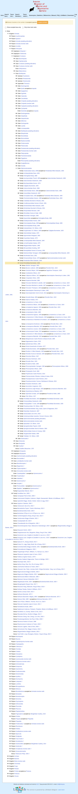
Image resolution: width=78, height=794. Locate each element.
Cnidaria (18, 651)
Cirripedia (27, 103)
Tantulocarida (26, 81)
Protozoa (28, 771)
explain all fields (42, 22)
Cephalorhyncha (24, 641)
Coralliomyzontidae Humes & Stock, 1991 (35, 203)
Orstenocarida (25, 143)
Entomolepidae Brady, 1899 (31, 223)
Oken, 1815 (52, 268)
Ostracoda (22, 441)
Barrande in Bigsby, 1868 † (27, 596)
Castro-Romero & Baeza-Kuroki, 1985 (40, 339)
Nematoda (18, 694)
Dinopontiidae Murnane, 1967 (32, 210)
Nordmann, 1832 (34, 324)
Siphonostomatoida (26, 168)
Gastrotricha (19, 669)
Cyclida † (21, 446)
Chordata (18, 649)
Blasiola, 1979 (34, 391)
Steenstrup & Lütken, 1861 (58, 275)
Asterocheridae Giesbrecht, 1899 (57, 178)
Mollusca (18, 689)
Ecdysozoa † (23, 661)
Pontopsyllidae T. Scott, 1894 (32, 403)
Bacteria (16, 758)
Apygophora (24, 91)
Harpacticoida (25, 118)
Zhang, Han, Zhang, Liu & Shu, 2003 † (30, 616)
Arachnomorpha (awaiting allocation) (27, 456)
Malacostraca (22, 71)
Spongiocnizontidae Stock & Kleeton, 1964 (35, 428)
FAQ (58, 15)
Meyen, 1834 (32, 270)
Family (22, 263)
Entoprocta (19, 666)
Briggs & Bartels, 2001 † (28, 518)
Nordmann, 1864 (33, 383)
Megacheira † (20, 466)
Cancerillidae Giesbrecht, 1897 (32, 193)
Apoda (23, 88)
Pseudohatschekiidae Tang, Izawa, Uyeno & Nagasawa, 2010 (40, 408)
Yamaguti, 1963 (32, 265)
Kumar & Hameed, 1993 (35, 354)
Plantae (16, 768)
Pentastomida (26, 78)
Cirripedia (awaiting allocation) (29, 101)
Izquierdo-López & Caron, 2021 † (29, 604)
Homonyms (32, 15)
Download (70, 15)
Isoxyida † (19, 483)
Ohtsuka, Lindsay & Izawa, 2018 (39, 376)
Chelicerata (23, 53)
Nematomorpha (20, 696)
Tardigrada (19, 736)
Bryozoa (18, 639)
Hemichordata (20, 674)
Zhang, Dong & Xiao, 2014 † (30, 516)
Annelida (18, 46)
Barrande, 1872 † (25, 594)
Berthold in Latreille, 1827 (36, 283)
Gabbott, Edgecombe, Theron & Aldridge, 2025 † (33, 559)
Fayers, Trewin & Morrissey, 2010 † (31, 508)
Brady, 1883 (31, 297)
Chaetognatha (20, 644)
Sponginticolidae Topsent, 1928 (32, 426)
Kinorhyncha (19, 679)
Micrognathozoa (20, 686)
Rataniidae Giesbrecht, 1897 (31, 411)
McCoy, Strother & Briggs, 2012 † (29, 614)
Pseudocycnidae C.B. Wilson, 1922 (33, 406)
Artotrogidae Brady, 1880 (30, 175)
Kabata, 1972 (32, 299)
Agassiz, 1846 (33, 307)
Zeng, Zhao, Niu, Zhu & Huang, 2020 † (30, 564)
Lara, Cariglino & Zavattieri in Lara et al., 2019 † (33, 535)
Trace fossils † (20, 738)
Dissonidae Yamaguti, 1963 (31, 215)
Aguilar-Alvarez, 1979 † (26, 557)
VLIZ (38, 784)
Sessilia (23, 166)
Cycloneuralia (23, 659)
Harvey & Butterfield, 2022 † (28, 579)
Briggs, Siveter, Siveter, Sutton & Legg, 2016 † (33, 501)
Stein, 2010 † (24, 561)
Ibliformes (23, 121)
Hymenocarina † (38, 473)
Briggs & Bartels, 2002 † (28, 571)
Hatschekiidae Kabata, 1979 (31, 233)
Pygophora (24, 158)
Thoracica (27, 83)
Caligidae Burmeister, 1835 (31, 185)
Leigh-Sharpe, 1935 (34, 388)
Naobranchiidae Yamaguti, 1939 (32, 253)
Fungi (16, 766)
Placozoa (18, 709)
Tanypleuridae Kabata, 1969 (31, 433)
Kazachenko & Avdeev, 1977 (36, 346)
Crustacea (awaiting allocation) (27, 63)
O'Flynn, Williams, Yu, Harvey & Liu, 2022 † (33, 551)
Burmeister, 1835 (32, 349)
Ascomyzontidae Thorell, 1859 (32, 178)
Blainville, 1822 (33, 309)
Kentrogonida (24, 123)
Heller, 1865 (33, 312)
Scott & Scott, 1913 (36, 293)
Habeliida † (20, 478)
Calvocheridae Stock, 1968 (31, 190)
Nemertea (18, 699)
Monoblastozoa (20, 691)
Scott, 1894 (32, 371)
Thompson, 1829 (54, 270)
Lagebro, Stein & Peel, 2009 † (28, 626)
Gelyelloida (24, 116)
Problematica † (20, 724)
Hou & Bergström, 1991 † (28, 523)
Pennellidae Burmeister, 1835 (32, 263)
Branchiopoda (23, 58)
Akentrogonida (25, 86)
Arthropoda (19, 48)
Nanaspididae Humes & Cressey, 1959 (34, 250)
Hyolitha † (18, 676)
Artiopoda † (23, 51)
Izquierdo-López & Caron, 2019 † (29, 554)
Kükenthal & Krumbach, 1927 (38, 319)
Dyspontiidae (27, 218)
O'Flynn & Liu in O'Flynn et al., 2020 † (31, 513)
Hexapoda (23, 451)
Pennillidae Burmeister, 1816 (31, 398)
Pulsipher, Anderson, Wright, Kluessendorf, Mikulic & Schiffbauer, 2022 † (41, 498)
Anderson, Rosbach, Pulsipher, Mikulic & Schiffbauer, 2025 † (37, 609)
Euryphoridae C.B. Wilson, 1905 (32, 230)
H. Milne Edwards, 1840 (36, 317)
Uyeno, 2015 (33, 341)
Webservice (47, 15)
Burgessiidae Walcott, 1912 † (25, 491)
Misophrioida (24, 133)
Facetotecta (26, 76)
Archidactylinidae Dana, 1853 (32, 173)
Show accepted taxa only (13, 27)
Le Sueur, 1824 (61, 283)
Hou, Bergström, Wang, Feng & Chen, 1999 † (34, 532)
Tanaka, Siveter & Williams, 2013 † (29, 589)
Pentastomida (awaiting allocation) (30, 148)
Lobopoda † (19, 681)
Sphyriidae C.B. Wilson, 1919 (32, 423)
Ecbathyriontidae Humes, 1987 (32, 220)
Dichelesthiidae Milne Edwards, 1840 (34, 205)
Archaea (16, 756)
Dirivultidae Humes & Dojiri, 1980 (33, 213)
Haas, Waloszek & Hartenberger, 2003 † (33, 526)
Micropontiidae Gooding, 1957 (32, 248)
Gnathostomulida (20, 671)
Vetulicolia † (19, 746)
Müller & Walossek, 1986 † (28, 576)
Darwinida (24, 111)
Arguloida (23, 93)
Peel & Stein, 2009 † (26, 496)
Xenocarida (24, 471)
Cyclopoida (24, 108)
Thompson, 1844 (33, 288)
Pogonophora (19, 714)
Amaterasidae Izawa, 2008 (31, 171)
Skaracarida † (25, 438)
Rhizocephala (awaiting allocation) (30, 161)
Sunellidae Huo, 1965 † (23, 493)
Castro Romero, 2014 (35, 373)
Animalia (16, 33)
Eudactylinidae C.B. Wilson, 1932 (33, 228)
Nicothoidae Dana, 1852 (55, 198)
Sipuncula (18, 734)
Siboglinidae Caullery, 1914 (38, 714)
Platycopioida (24, 153)
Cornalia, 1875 (32, 393)
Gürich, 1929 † (24, 530)
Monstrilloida (24, 136)
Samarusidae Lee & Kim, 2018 (32, 413)
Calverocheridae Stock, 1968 (31, 188)
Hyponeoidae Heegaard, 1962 (32, 235)
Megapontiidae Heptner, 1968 (32, 245)
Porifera (18, 716)
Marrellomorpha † (22, 463)
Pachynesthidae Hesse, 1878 (32, 258)
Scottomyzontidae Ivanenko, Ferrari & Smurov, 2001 (38, 416)
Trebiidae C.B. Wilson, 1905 (31, 436)
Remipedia (22, 443)
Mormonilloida (25, 138)
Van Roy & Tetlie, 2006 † (30, 619)
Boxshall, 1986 (33, 280)
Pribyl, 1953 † (22, 753)
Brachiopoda (19, 636)
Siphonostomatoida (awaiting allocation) (34, 418)
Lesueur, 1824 (33, 329)
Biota (19, 761)
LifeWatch (63, 15)
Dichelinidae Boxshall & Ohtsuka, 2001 (34, 208)
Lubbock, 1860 (32, 268)
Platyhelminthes (20, 711)
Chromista (17, 763)
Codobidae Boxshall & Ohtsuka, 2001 (34, 200)
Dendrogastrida (25, 113)
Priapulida (30, 719)
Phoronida (18, 706)
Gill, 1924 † (24, 521)
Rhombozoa (19, 726)
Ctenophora (19, 654)
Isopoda (34, 88)
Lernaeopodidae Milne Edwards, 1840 (34, 240)
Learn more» (61, 789)
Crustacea (23, 56)
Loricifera (18, 684)
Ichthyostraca (22, 68)
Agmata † (18, 38)
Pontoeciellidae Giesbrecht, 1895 (33, 401)
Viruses (16, 776)
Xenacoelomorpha (21, 751)
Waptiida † (20, 488)
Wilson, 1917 (33, 273)
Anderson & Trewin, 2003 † (28, 566)
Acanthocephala (20, 36)
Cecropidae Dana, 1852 (30, 195)
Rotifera (18, 728)
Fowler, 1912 (34, 331)
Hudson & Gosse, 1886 (26, 621)
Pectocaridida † (21, 486)
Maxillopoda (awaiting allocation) (30, 131)
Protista (16, 771)
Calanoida (24, 96)
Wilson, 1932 (33, 304)
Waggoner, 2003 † (26, 549)
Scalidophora (23, 731)
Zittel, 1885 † (23, 599)
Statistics (39, 15)
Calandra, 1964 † (24, 503)
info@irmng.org (60, 784)
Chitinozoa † (19, 646)
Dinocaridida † (21, 458)
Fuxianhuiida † (21, 476)
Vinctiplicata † (23, 748)
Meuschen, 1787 (26, 448)
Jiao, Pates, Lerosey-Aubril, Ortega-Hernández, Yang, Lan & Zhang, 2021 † (41, 569)
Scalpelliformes (25, 163)
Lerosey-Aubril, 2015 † (25, 591)
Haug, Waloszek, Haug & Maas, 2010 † (31, 586)
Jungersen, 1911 (34, 386)
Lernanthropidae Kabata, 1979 (32, 243)
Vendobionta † (20, 741)
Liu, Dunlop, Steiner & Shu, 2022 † (30, 611)
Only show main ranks (29, 27)
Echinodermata (20, 664)
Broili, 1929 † (25, 581)
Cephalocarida (23, 61)
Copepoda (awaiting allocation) (29, 106)
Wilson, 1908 (60, 366)
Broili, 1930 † (26, 511)
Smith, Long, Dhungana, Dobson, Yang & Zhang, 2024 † (34, 634)
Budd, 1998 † (25, 606)
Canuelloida (24, 98)
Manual (53, 15)
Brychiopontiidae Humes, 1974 (32, 183)
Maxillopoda (22, 73)
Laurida (23, 126)
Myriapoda (23, 453)
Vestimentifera (20, 743)
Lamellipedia (24, 461)
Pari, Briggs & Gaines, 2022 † (29, 629)
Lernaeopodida (25, 128)
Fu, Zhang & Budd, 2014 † (27, 542)
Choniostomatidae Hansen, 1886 (33, 198)
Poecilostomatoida (26, 156)
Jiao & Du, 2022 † (25, 506)
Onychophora (19, 701)
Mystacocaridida (25, 141)
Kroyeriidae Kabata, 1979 (30, 238)
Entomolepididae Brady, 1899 (54, 223)
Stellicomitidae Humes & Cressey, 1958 (34, 431)
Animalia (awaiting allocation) (24, 41)
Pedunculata (24, 146)
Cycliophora (19, 656)
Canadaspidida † (21, 473)
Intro (2, 15)
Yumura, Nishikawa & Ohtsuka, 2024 (41, 381)
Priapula (18, 719)
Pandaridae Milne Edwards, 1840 (55, 171)
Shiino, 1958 (33, 278)
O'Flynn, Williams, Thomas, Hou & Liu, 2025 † (31, 601)
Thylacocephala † (22, 468)
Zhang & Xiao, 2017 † (27, 584)
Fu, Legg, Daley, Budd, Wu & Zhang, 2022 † (31, 544)
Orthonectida (19, 704)
